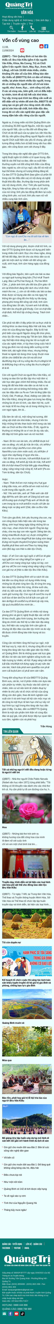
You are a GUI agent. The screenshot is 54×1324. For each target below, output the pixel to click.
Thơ (31, 23)
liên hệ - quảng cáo (34, 1243)
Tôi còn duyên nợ (11, 942)
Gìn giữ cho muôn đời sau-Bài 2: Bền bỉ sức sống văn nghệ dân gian (26, 1149)
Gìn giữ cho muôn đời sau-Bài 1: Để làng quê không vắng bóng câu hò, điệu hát (27, 1166)
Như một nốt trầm (13, 1182)
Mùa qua (7, 1060)
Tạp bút (6, 23)
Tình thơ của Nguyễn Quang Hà (20, 1203)
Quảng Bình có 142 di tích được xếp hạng (25, 1189)
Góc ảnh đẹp (42, 20)
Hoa (4, 827)
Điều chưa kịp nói (13, 1175)
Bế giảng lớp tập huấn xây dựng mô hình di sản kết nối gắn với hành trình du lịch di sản (25, 1139)
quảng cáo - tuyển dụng (12, 1243)
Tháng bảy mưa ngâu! (15, 1210)
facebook (6, 1247)
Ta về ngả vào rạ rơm (15, 1196)
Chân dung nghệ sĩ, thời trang (17, 20)
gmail (26, 1247)
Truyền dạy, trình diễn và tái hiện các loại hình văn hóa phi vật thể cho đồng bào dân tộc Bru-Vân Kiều (26, 885)
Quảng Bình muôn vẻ (13, 1022)
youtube (17, 1247)
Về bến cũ (9, 1157)
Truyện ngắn (19, 23)
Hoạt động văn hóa (12, 17)
